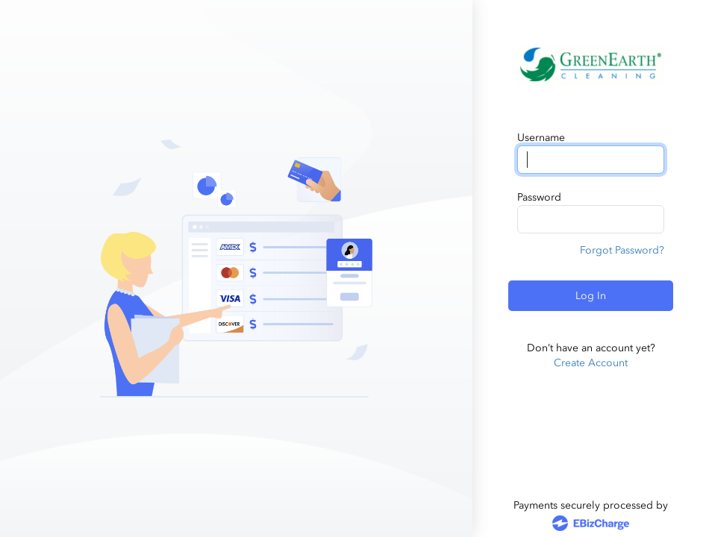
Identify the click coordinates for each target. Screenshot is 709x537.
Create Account (591, 363)
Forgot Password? (622, 250)
